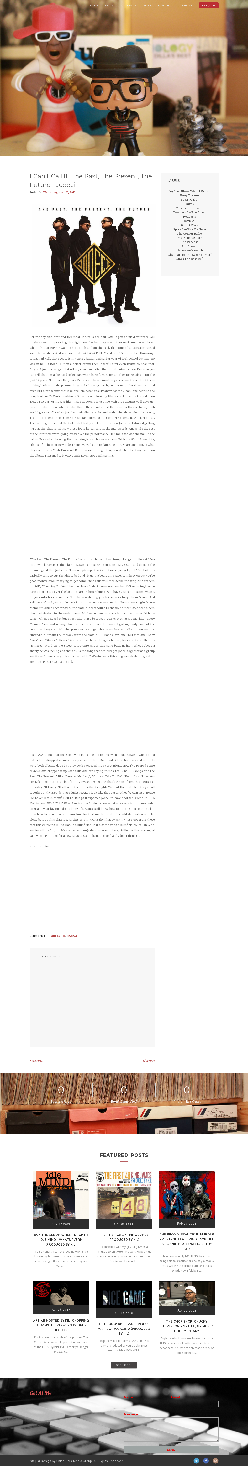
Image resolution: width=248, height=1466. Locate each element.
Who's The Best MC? (189, 259)
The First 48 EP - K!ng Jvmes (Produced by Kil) (124, 1237)
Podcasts (128, 5)
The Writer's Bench (189, 250)
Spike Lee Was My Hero (189, 229)
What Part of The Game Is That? (189, 254)
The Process (189, 242)
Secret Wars (189, 225)
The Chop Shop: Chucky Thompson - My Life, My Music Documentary (187, 1326)
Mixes (147, 5)
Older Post (149, 1061)
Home (94, 5)
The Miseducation (189, 238)
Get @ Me (208, 5)
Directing (165, 5)
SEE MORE (123, 1364)
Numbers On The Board (189, 212)
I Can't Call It (56, 936)
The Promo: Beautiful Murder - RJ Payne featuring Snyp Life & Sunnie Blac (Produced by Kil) (186, 1242)
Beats (109, 5)
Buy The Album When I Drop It (189, 191)
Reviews (186, 5)
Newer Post (36, 1061)
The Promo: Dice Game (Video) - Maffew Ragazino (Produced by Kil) (124, 1328)
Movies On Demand (189, 208)
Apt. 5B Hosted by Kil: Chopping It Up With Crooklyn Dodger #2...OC (61, 1325)
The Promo (190, 246)
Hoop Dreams (189, 195)
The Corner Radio (189, 233)
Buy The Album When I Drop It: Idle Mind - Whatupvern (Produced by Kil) (61, 1239)
